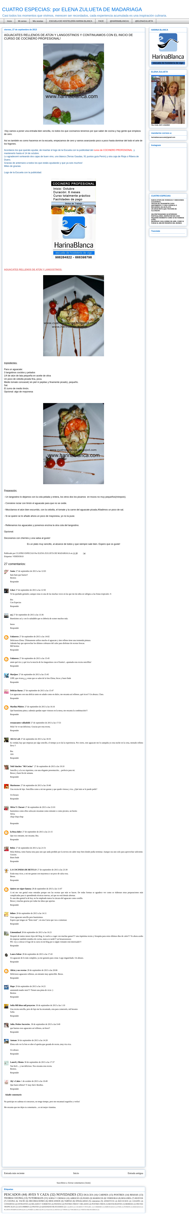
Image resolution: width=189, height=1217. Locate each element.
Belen (12, 848)
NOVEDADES (66, 1194)
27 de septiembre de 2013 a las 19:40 (36, 785)
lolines (13, 913)
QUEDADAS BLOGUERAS (52, 1207)
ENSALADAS (82, 1201)
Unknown (14, 636)
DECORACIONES (37, 1201)
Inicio (9, 21)
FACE (101, 21)
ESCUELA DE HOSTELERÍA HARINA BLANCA (70, 21)
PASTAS (35, 1207)
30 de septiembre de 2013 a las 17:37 (39, 1062)
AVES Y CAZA (38, 1194)
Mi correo (22, 21)
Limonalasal (15, 932)
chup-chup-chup (16, 817)
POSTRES (119, 1194)
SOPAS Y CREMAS (57, 1198)
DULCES (88, 1194)
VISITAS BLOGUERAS (89, 1210)
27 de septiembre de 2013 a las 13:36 (28, 615)
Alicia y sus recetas (18, 970)
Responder (14, 582)
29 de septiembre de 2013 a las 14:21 (30, 986)
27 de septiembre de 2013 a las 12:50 (30, 590)
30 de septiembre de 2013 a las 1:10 (50, 1005)
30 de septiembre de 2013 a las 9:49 (45, 1024)
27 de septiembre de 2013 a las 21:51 (31, 848)
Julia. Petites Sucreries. (20, 1024)
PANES (86, 1198)
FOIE (119, 1207)
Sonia (12, 571)
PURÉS (30, 1210)
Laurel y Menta (17, 1062)
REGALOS (40, 1210)
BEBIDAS (129, 1204)
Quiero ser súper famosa (20, 889)
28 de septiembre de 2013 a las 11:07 (47, 889)
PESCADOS (12, 1194)
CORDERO (98, 1207)
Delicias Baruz (16, 690)
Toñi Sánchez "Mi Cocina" (21, 766)
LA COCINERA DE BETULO (23, 870)
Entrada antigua (135, 1173)
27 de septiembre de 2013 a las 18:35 (36, 739)
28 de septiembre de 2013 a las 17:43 (37, 954)
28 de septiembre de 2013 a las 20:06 (42, 970)
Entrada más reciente (14, 1173)
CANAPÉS (136, 1201)
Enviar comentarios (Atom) (79, 1183)
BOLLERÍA (126, 1198)
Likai (12, 590)
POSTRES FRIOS (98, 1204)
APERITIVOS (109, 1201)
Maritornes (15, 785)
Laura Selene (16, 954)
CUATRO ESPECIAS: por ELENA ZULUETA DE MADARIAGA (72, 9)
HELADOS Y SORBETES (41, 1204)
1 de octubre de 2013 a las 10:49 (34, 1081)
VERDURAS (18, 556)
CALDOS (69, 1207)
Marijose (14, 674)
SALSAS (49, 1210)
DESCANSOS (54, 1201)
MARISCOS (98, 1198)
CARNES (103, 1194)
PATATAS (58, 1204)
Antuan (13, 1040)
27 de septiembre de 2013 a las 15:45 (34, 658)
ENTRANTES (23, 1204)
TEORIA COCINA (13, 1198)
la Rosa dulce (16, 832)
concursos (96, 1201)
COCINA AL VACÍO (16, 1201)
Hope (12, 986)
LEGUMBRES (23, 1207)
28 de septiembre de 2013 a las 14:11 (31, 913)
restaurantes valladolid (20, 723)
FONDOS (127, 1207)
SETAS (57, 1210)
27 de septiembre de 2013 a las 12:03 (31, 571)
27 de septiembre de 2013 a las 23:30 (52, 870)
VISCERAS (74, 1210)
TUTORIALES (35, 1198)
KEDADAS (137, 1207)
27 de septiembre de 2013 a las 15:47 (38, 690)
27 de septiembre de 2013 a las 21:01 (40, 807)
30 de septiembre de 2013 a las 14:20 (33, 1040)
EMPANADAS (110, 1207)
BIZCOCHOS (123, 1201)
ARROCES (75, 1198)
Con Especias (15, 602)
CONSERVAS (9, 1204)
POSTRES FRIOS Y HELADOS (77, 1204)
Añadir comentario (13, 1095)
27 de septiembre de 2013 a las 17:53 (46, 723)
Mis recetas (38, 21)
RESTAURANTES (115, 1204)
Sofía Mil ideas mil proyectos (22, 1005)
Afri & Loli (15, 739)
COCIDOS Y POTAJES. (84, 1207)
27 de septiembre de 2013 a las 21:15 (37, 832)
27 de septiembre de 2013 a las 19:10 (49, 766)
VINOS (65, 1210)
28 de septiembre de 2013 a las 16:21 (37, 932)
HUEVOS (139, 1198)
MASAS (134, 1194)
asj (11, 615)
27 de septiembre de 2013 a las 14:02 (34, 636)
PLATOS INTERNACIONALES (14, 1210)
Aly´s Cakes (15, 1081)
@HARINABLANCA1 (119, 21)
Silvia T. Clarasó (17, 807)
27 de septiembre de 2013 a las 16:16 (40, 707)
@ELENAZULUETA (144, 21)
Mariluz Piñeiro (17, 707)
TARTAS (68, 1201)
